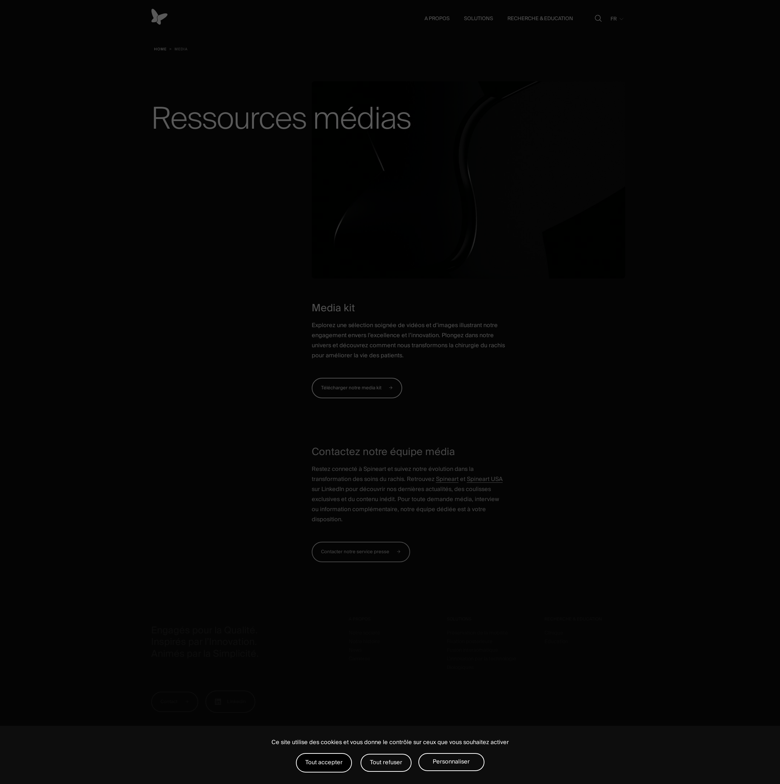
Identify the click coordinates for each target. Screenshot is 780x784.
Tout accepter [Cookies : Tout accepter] (324, 762)
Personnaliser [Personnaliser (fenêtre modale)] (451, 762)
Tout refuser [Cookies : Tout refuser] (386, 762)
